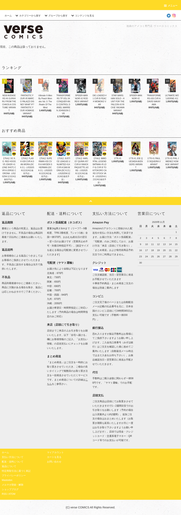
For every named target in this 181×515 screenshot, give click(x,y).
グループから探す (56, 15)
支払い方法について (12, 457)
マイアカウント (55, 452)
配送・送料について (12, 461)
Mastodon (7, 480)
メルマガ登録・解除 (12, 484)
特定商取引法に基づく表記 (16, 471)
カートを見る (54, 457)
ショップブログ (10, 489)
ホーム (8, 15)
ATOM (12, 494)
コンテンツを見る (82, 15)
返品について (9, 466)
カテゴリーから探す (27, 15)
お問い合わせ (54, 461)
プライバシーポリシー (14, 475)
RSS (4, 494)
